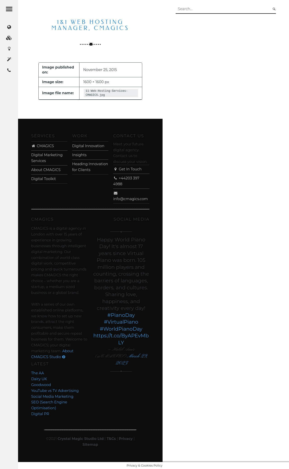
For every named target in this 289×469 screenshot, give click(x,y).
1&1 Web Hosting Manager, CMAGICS (90, 25)
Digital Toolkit (43, 179)
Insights (79, 155)
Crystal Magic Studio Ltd (81, 439)
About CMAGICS (46, 170)
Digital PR (40, 414)
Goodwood (41, 385)
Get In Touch (127, 169)
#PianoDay (121, 315)
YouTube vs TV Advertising (55, 391)
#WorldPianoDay (121, 329)
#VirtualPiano (121, 322)
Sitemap (90, 444)
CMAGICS (42, 146)
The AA (37, 373)
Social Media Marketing (52, 396)
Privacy (126, 439)
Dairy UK (39, 379)
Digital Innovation (88, 146)
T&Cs (111, 439)
